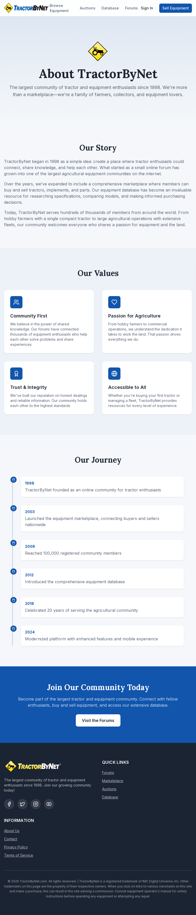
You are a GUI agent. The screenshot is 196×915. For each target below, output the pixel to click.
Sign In (147, 8)
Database (110, 8)
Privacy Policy (16, 847)
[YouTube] (49, 804)
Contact (10, 839)
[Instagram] (36, 804)
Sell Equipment (175, 8)
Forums (131, 8)
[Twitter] (22, 804)
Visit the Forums (98, 720)
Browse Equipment (59, 8)
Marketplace (112, 781)
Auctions (87, 8)
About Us (11, 831)
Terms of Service (18, 855)
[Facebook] (9, 804)
